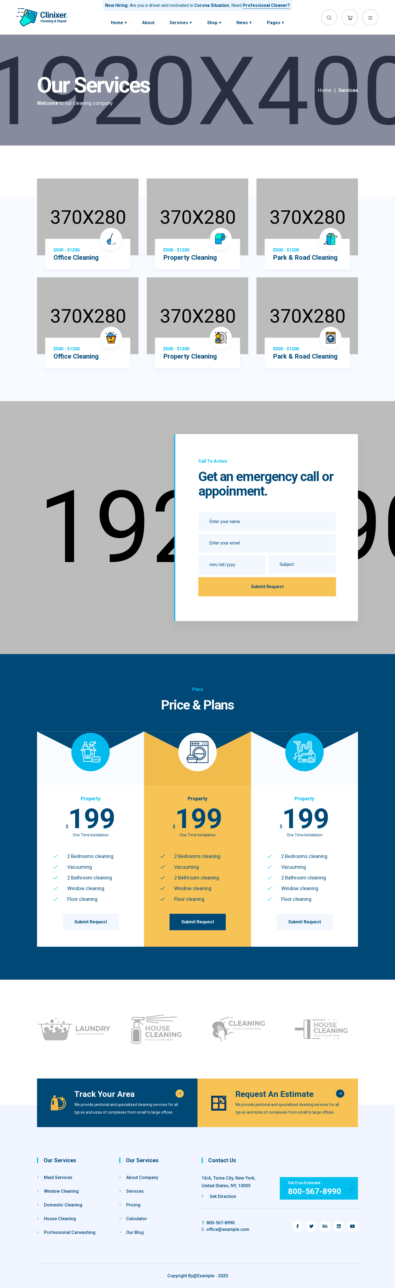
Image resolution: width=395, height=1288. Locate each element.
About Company (138, 1177)
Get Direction (219, 1196)
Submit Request (267, 586)
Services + (181, 22)
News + (244, 22)
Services (131, 1191)
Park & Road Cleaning (305, 257)
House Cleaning (56, 1218)
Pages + (275, 22)
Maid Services (54, 1177)
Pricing (129, 1205)
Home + (119, 22)
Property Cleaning (190, 257)
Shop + (214, 22)
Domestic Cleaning (59, 1205)
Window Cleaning (58, 1191)
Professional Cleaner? (266, 5)
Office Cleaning (76, 257)
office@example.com (225, 1229)
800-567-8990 (218, 1222)
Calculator (133, 1218)
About (148, 22)
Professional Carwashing (66, 1232)
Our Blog (131, 1232)
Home (324, 90)
